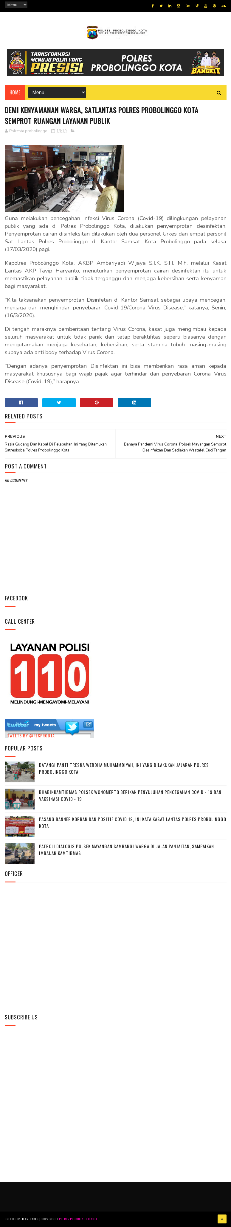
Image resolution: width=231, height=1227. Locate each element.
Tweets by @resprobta (31, 736)
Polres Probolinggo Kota (78, 1219)
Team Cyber (30, 1219)
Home (15, 92)
